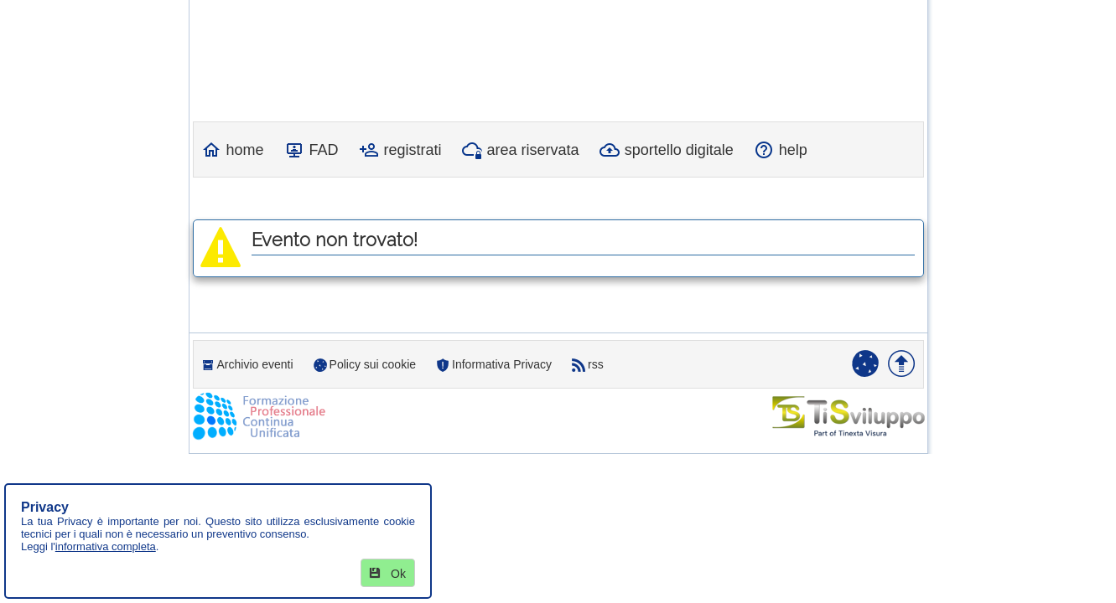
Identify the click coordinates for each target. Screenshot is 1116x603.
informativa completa (105, 546)
